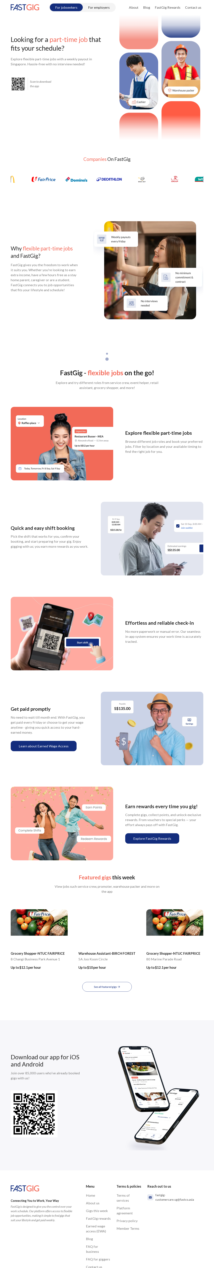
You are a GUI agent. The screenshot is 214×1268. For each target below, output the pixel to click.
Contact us (193, 7)
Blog (146, 7)
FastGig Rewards (167, 7)
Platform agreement (125, 1210)
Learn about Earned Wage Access (44, 746)
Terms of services (123, 1197)
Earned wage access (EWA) (96, 1228)
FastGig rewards (98, 1218)
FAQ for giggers (98, 1259)
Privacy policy (127, 1221)
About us (92, 1203)
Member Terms (128, 1228)
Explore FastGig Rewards (152, 838)
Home (90, 1195)
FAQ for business (92, 1248)
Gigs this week (97, 1211)
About (133, 7)
